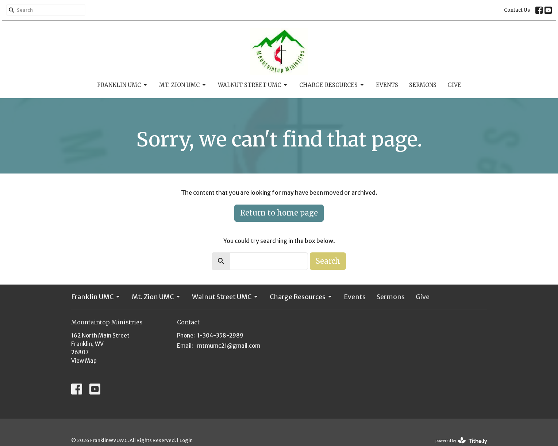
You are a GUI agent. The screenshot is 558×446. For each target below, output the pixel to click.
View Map (84, 360)
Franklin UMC (122, 85)
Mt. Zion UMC (183, 85)
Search (328, 261)
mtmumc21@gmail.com (228, 345)
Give (454, 84)
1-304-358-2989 (220, 335)
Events (387, 84)
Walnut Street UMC (253, 85)
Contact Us (517, 10)
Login (186, 440)
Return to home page (279, 212)
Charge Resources (332, 85)
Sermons (422, 84)
